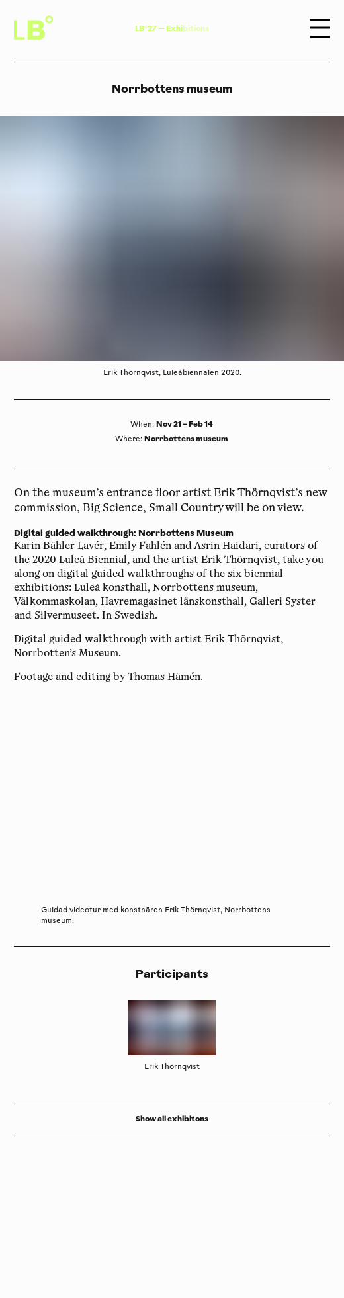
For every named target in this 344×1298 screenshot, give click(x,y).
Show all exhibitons (172, 1118)
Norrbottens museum (186, 438)
